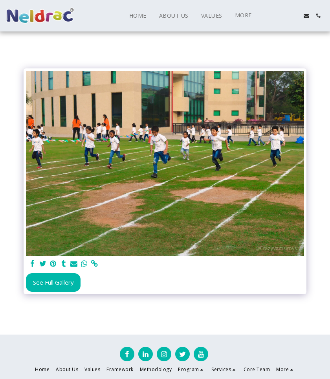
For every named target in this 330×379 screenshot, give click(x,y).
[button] (271, 15)
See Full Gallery (53, 282)
